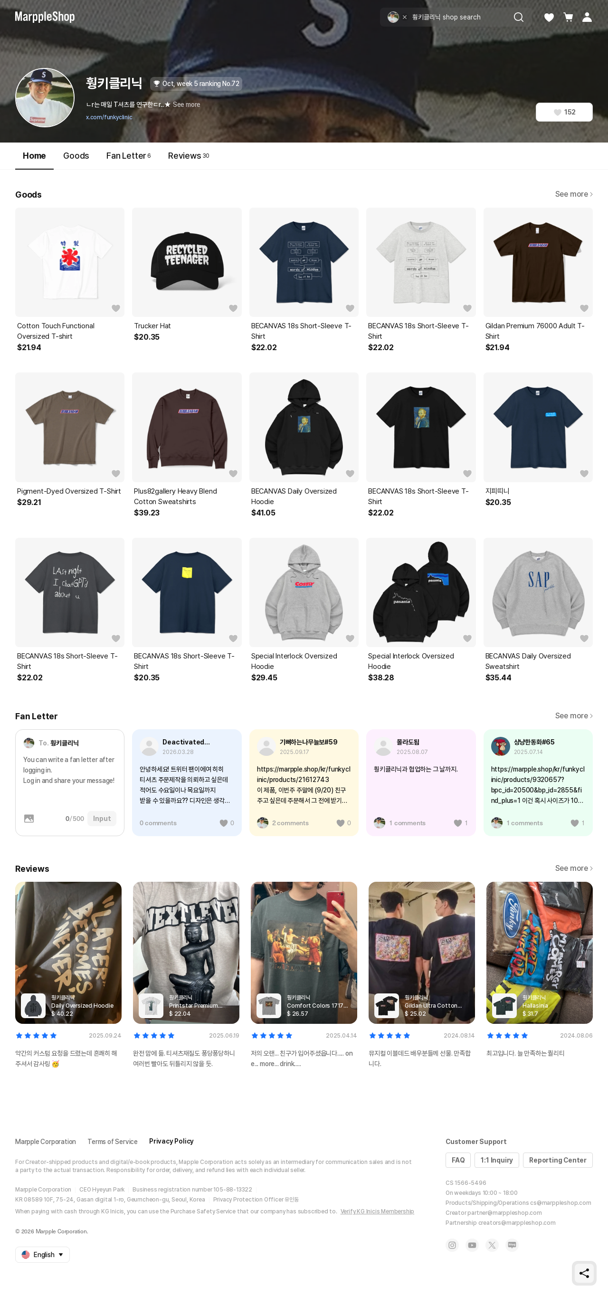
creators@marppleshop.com (517, 1223)
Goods (76, 156)
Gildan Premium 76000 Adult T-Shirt (535, 331)
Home (34, 160)
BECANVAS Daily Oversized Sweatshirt (528, 661)
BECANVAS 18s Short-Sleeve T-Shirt (301, 331)
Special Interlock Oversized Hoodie (294, 661)
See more (186, 104)
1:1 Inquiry (497, 1160)
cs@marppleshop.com (560, 1203)
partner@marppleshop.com (504, 1213)
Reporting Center (558, 1160)
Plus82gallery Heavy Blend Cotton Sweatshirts (175, 496)
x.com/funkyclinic (109, 117)
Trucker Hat (152, 326)
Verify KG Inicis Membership (378, 1211)
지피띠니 (497, 491)
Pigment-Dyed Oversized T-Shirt (69, 491)
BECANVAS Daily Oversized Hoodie (294, 496)
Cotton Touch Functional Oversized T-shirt (55, 331)
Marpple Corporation (45, 1141)
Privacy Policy (171, 1141)
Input (102, 818)
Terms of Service (112, 1141)
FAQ (458, 1160)
